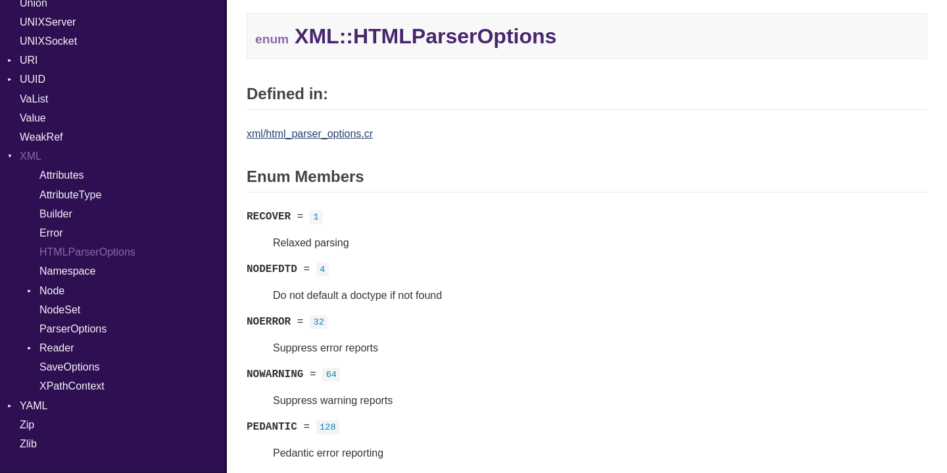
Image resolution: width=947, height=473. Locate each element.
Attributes (61, 175)
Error (51, 232)
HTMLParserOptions (87, 252)
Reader (56, 347)
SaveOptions (69, 366)
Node (51, 290)
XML (30, 156)
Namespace (67, 271)
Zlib (28, 443)
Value (33, 118)
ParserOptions (73, 328)
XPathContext (72, 386)
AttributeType (70, 194)
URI (29, 60)
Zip (27, 424)
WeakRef (41, 137)
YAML (33, 405)
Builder (55, 213)
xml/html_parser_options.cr (310, 133)
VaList (34, 98)
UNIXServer (48, 22)
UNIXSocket (48, 41)
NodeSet (59, 309)
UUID (32, 79)
